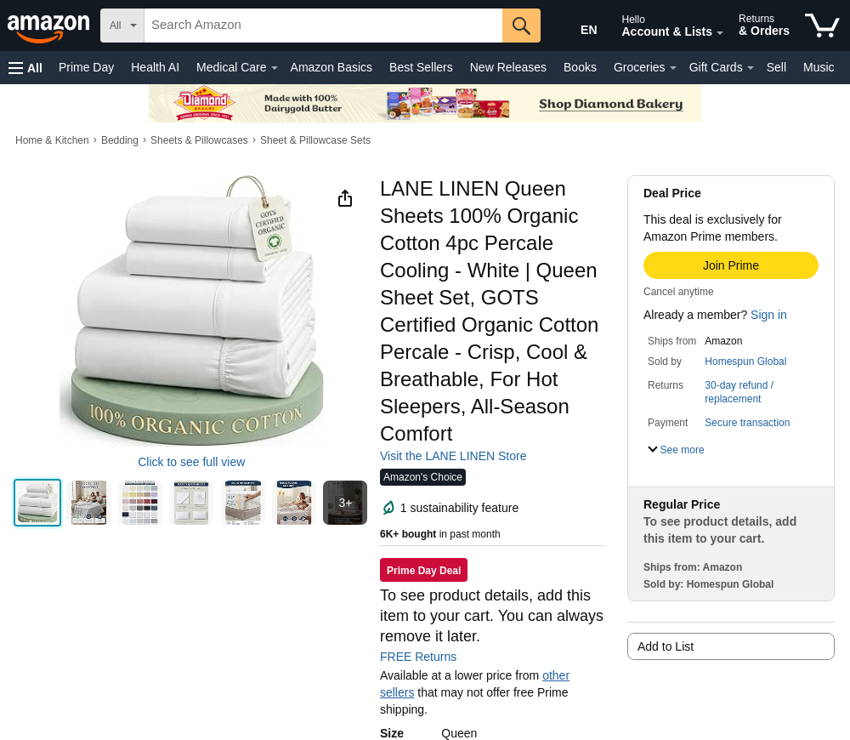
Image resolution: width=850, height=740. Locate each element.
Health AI (155, 67)
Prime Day (86, 67)
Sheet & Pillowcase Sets (315, 140)
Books (580, 67)
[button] (25, 67)
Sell (776, 67)
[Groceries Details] (673, 68)
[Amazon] (50, 25)
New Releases (508, 67)
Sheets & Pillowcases (199, 140)
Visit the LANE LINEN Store (453, 456)
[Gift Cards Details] (750, 68)
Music (819, 67)
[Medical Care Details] (274, 68)
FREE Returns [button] (426, 656)
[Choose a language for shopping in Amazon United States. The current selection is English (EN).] (575, 26)
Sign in (769, 315)
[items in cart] (822, 25)
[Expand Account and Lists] (720, 33)
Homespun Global (745, 361)
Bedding (120, 140)
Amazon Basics (331, 67)
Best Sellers (421, 67)
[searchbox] (323, 25)
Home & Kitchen (52, 140)
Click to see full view (191, 462)
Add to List (666, 646)
